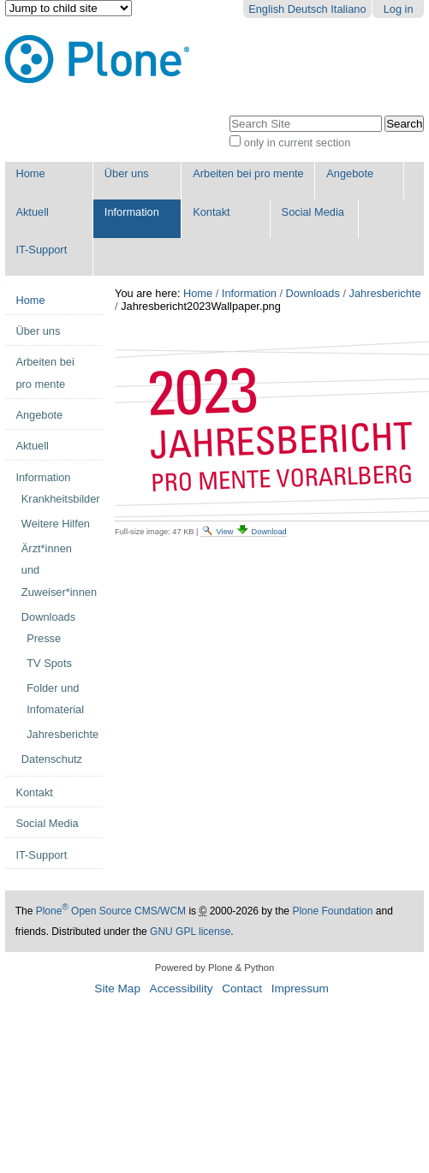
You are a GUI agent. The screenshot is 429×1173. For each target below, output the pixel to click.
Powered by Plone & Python (214, 967)
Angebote (349, 173)
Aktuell (31, 211)
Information (131, 211)
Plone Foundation (332, 911)
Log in (399, 9)
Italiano (348, 9)
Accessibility (181, 988)
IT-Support (41, 249)
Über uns (126, 173)
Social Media (313, 211)
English (266, 9)
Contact (242, 988)
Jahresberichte (385, 293)
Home (30, 173)
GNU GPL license (190, 932)
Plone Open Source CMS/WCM (111, 911)
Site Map (117, 988)
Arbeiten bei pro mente (248, 173)
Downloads (313, 293)
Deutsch (308, 9)
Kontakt (211, 211)
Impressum (300, 988)
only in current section (297, 142)
